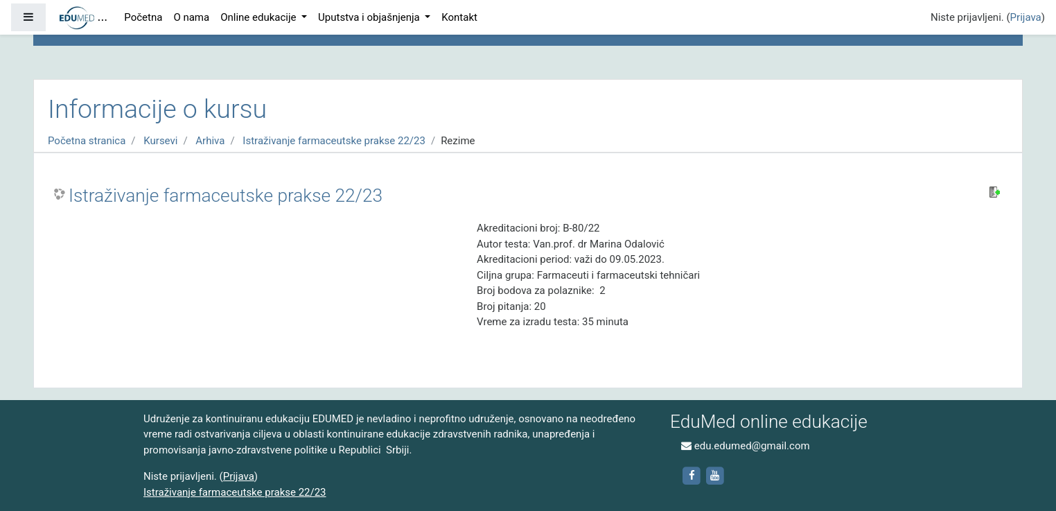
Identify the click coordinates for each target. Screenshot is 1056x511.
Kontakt (459, 17)
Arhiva (210, 141)
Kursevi (160, 141)
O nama (191, 17)
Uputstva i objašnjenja (370, 17)
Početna (143, 17)
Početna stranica (86, 141)
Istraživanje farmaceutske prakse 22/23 (334, 141)
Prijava (1025, 17)
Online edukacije (259, 17)
